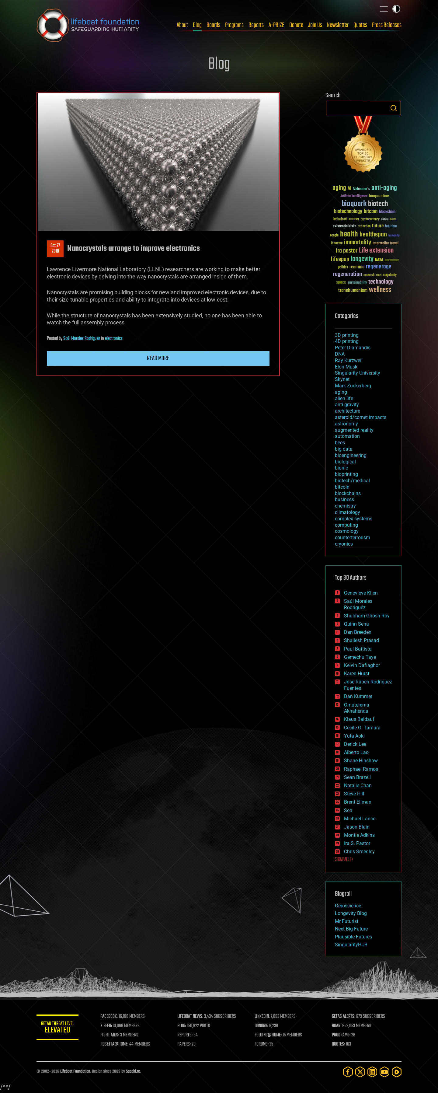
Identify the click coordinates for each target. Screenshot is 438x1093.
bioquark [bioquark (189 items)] (354, 204)
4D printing (347, 341)
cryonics (344, 544)
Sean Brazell (357, 777)
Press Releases (386, 25)
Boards (213, 25)
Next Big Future (351, 929)
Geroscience (348, 906)
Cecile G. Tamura (362, 728)
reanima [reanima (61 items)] (356, 267)
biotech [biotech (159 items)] (378, 204)
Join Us (315, 25)
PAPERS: (184, 1044)
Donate (296, 25)
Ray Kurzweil (349, 360)
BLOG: (182, 1026)
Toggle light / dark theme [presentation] (396, 9)
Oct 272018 (55, 248)
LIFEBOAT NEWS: (191, 1017)
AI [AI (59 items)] (349, 189)
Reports (256, 25)
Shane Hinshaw (361, 760)
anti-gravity (347, 404)
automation (347, 436)
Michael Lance (359, 819)
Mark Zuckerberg (353, 386)
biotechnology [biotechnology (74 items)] (348, 211)
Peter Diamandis (352, 348)
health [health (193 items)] (349, 234)
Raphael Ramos (361, 769)
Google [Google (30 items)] (334, 236)
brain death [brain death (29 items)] (340, 220)
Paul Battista (358, 649)
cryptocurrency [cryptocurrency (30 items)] (370, 220)
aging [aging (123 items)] (339, 188)
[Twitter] (360, 1072)
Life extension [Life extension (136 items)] (376, 251)
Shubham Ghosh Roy (367, 616)
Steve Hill (354, 794)
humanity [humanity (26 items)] (394, 236)
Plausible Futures (353, 937)
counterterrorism (352, 537)
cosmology (347, 531)
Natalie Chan (358, 785)
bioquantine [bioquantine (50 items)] (379, 195)
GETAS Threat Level (57, 1028)
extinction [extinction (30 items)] (364, 227)
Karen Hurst (356, 673)
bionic (341, 468)
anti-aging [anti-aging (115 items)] (384, 188)
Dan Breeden (357, 632)
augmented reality (354, 430)
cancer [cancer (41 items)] (354, 219)
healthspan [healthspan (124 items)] (373, 235)
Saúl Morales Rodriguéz (81, 339)
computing (346, 525)
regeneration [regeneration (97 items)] (347, 274)
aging (341, 392)
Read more (158, 358)
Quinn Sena (356, 624)
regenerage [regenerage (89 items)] (378, 267)
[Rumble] (396, 1072)
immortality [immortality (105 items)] (357, 242)
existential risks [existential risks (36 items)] (344, 226)
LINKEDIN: (262, 1017)
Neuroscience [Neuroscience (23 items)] (392, 260)
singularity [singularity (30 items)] (390, 275)
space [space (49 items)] (341, 282)
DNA (340, 354)
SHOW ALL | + (344, 860)
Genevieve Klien (361, 593)
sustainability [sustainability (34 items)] (357, 283)
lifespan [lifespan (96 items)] (340, 259)
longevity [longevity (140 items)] (362, 259)
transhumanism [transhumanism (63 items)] (352, 290)
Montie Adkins (359, 835)
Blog (197, 25)
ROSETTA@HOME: (115, 1044)
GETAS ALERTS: (344, 1017)
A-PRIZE (276, 25)
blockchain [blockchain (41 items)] (387, 212)
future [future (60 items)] (378, 226)
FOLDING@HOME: (268, 1035)
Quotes (360, 25)
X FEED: (107, 1026)
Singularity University (357, 373)
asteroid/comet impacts (360, 417)
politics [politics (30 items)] (343, 268)
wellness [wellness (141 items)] (380, 290)
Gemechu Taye (360, 657)
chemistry (345, 506)
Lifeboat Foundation (75, 1071)
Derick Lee (355, 744)
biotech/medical (352, 481)
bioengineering (351, 455)
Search (393, 108)
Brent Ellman (357, 802)
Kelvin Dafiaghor (362, 665)
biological (345, 462)
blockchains (348, 493)
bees (340, 442)
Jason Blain (357, 827)
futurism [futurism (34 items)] (391, 227)
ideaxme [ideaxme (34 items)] (336, 244)
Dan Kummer (358, 696)
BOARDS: (339, 1026)
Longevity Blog (351, 913)
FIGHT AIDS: (110, 1035)
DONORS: (262, 1026)
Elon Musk (346, 367)
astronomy (346, 424)
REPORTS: (185, 1035)
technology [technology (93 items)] (381, 282)
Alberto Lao (356, 752)
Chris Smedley (359, 851)
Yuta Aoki (354, 736)
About (182, 25)
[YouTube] (384, 1072)
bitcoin (342, 487)
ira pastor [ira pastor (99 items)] (346, 250)
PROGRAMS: (341, 1035)
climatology (347, 512)
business (344, 499)
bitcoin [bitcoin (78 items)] (370, 211)
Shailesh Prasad (361, 640)
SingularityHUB (351, 945)
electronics (114, 339)
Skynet (342, 379)
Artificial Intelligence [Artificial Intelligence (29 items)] (353, 196)
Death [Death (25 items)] (393, 219)
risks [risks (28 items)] (378, 275)
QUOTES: (338, 1044)
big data (344, 449)
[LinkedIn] (372, 1072)
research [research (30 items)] (368, 275)
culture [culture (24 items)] (384, 219)
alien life (344, 398)
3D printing (347, 335)
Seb (348, 810)
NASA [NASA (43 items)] (379, 260)
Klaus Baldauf (359, 719)
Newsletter (338, 25)
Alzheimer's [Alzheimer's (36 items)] (361, 189)
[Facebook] (348, 1072)
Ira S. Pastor (357, 843)
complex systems (353, 519)
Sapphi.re (133, 1071)
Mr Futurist (346, 921)
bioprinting (346, 474)
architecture (347, 411)
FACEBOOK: (109, 1017)
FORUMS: (262, 1044)
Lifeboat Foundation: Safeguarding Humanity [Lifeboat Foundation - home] (88, 25)
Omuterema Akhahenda (356, 708)
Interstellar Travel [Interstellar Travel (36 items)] (385, 243)
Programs (234, 25)
